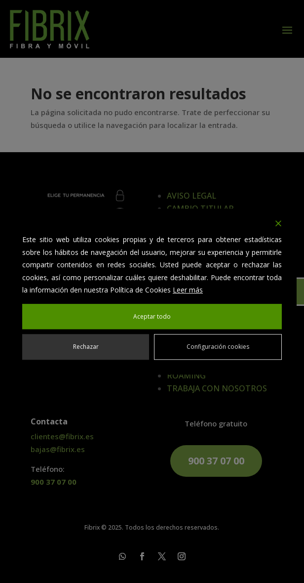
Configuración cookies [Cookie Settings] (218, 346)
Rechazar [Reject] (86, 346)
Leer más (188, 289)
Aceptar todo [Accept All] (152, 316)
